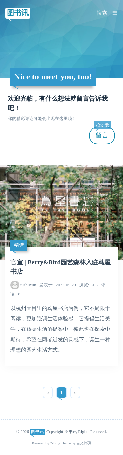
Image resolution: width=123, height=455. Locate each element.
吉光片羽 (83, 443)
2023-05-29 (57, 284)
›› (75, 392)
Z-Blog (55, 443)
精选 (19, 245)
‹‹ (48, 392)
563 (88, 284)
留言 (102, 133)
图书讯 (18, 13)
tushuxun (28, 284)
